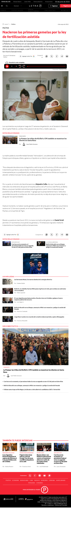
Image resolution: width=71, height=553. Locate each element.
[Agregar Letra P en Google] (27, 56)
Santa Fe (37, 480)
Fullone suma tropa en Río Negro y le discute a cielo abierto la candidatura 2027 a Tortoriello (32, 389)
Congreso (39, 483)
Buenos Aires (24, 480)
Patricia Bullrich (38, 1)
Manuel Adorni (17, 1)
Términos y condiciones (47, 505)
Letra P (6, 24)
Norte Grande (60, 480)
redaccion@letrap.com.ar (60, 503)
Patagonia (31, 483)
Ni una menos (49, 1)
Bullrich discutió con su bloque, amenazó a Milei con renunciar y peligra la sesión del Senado (32, 385)
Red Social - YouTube (44, 475)
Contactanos (23, 475)
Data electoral (34, 10)
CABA (31, 480)
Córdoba (52, 480)
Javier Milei (27, 1)
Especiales (17, 10)
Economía (15, 480)
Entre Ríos (44, 480)
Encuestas (50, 10)
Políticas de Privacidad (61, 505)
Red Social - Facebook (34, 475)
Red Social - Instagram (39, 475)
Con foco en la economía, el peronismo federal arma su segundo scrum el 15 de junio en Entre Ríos (33, 381)
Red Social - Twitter (30, 475)
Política (13, 24)
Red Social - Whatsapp (49, 475)
